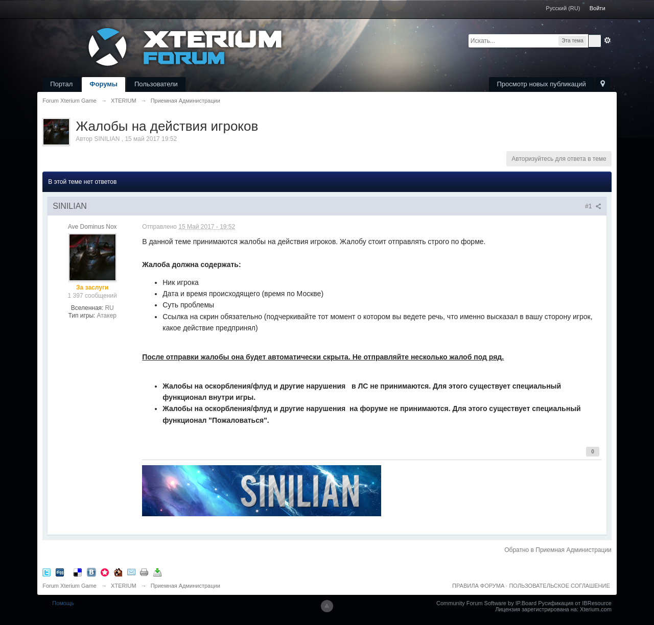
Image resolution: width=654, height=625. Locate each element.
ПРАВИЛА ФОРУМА (478, 586)
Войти (597, 8)
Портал (61, 84)
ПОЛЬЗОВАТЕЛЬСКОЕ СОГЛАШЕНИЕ (559, 586)
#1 (593, 206)
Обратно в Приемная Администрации (558, 550)
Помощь (63, 603)
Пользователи (156, 84)
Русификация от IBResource (574, 603)
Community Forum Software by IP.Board (486, 603)
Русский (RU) (563, 8)
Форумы (103, 84)
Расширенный (607, 40)
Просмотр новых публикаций (541, 84)
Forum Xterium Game (69, 586)
